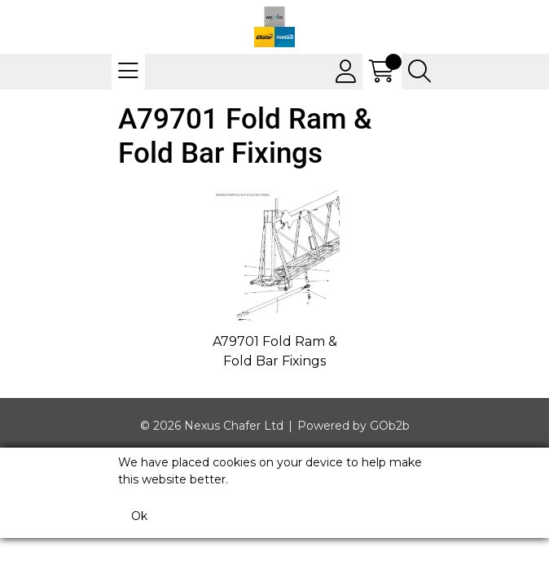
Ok (139, 516)
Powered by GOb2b (353, 425)
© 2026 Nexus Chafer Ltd (211, 425)
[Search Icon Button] (419, 72)
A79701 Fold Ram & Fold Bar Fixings (275, 351)
